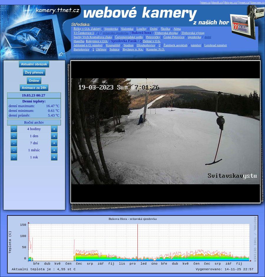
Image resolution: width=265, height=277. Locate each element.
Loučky (142, 28)
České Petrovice (173, 37)
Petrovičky (153, 37)
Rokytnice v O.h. (97, 41)
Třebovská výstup (193, 32)
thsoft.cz (217, 2)
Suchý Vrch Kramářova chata (93, 37)
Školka (165, 28)
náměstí (196, 45)
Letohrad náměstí (215, 45)
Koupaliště (113, 45)
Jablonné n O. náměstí (88, 45)
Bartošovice (81, 49)
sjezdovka (194, 37)
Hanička (79, 41)
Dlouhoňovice (146, 45)
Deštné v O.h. (152, 41)
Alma (176, 28)
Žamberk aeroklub (175, 45)
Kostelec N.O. (155, 49)
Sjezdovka (111, 28)
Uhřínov (101, 49)
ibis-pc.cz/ (231, 2)
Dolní (154, 28)
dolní (207, 37)
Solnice (115, 49)
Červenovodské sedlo (129, 37)
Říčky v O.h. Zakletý (88, 28)
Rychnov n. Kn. (133, 49)
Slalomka (127, 28)
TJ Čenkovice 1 (84, 32)
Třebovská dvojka (166, 32)
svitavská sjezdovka (116, 32)
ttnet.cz (206, 2)
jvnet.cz (244, 2)
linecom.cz (258, 2)
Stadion (129, 45)
